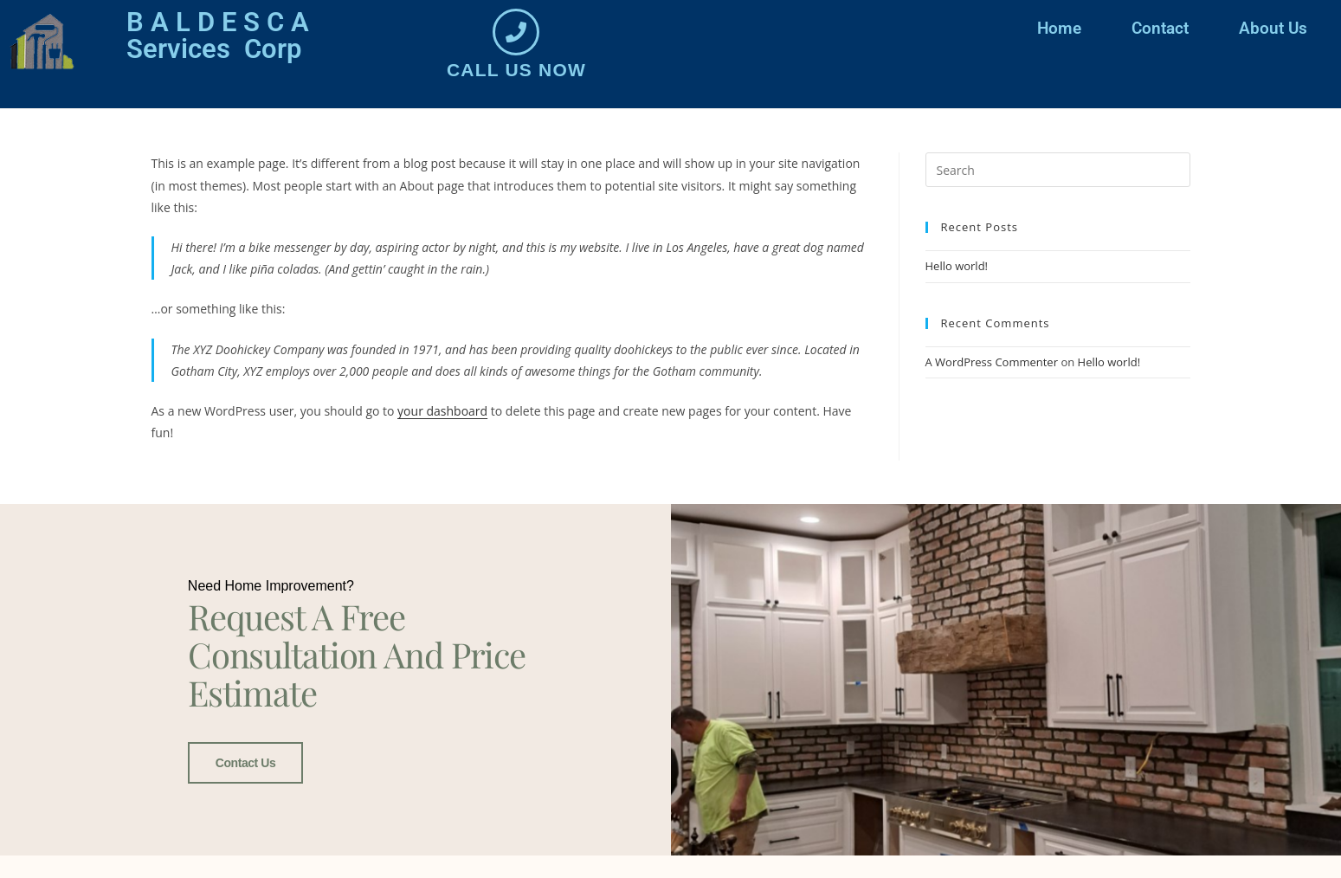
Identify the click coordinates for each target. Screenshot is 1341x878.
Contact (1160, 28)
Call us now (516, 70)
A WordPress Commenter (992, 362)
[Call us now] (516, 32)
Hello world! (957, 266)
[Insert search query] (1057, 169)
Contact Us (245, 762)
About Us (1273, 28)
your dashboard (442, 411)
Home (1059, 28)
